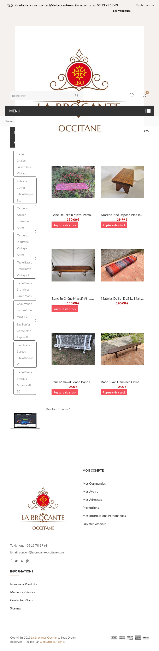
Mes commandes (94, 483)
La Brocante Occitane (45, 637)
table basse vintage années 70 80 (24, 381)
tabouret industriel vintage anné (23, 245)
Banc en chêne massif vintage (73, 298)
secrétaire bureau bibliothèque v (25, 354)
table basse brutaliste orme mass (24, 289)
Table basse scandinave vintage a (24, 269)
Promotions (91, 507)
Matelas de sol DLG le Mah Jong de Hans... (122, 298)
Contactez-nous (21, 600)
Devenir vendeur (94, 524)
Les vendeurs (122, 10)
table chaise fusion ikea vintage (24, 163)
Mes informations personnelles (104, 515)
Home (9, 121)
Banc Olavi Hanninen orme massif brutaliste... (122, 382)
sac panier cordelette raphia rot (24, 331)
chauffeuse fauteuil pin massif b (24, 310)
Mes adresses (92, 499)
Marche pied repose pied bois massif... (122, 215)
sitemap (15, 608)
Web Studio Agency (52, 641)
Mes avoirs (90, 491)
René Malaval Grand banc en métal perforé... (73, 382)
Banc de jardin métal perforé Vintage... (73, 215)
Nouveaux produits (23, 584)
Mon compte (93, 470)
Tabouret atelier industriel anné (23, 217)
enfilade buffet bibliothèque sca (25, 190)
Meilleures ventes (22, 592)
